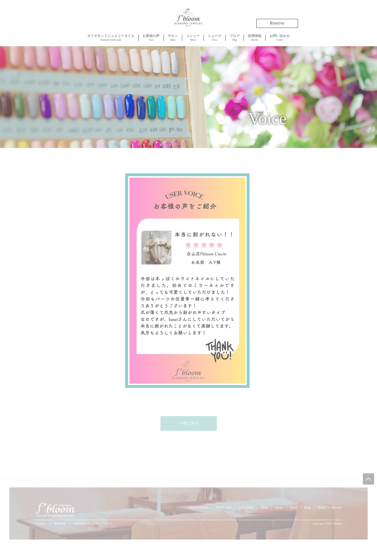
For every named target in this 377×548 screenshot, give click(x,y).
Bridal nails (224, 507)
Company (41, 523)
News (214, 37)
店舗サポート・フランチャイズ (93, 523)
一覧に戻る (189, 423)
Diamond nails (199, 507)
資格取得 (59, 523)
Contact (280, 37)
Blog (235, 37)
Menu (193, 37)
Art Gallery (245, 507)
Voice (151, 37)
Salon (173, 37)
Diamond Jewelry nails (111, 37)
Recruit (254, 37)
